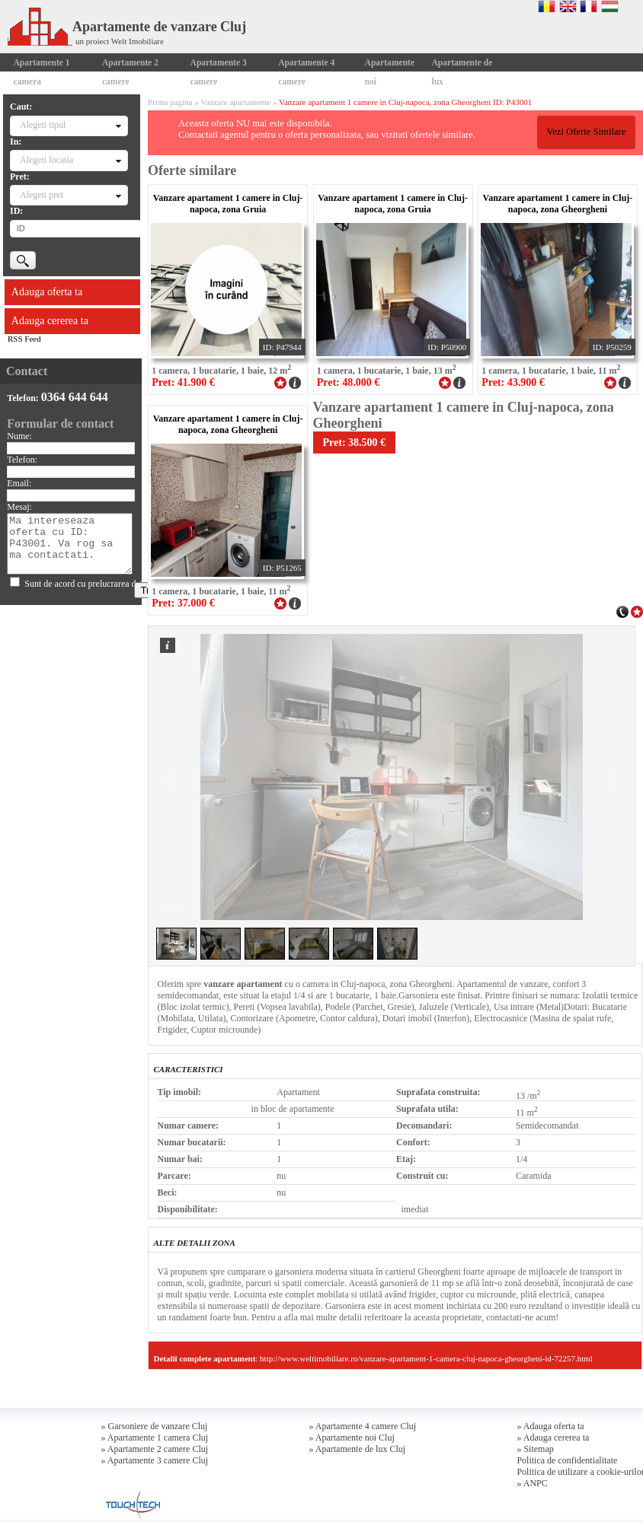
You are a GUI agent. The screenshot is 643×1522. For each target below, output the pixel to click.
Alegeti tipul (43, 124)
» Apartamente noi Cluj (351, 1437)
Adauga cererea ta (49, 320)
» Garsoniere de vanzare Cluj (154, 1426)
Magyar (610, 6)
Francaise (588, 6)
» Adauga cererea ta (553, 1437)
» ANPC (532, 1483)
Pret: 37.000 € (183, 603)
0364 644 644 (74, 396)
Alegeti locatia (46, 159)
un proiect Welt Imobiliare (119, 41)
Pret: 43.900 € (513, 382)
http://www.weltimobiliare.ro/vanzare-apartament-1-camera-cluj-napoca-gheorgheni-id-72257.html (426, 1358)
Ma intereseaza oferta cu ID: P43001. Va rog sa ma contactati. (70, 544)
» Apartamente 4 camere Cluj (362, 1426)
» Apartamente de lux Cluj (357, 1449)
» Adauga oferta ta (550, 1426)
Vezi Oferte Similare (585, 131)
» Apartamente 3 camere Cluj (155, 1460)
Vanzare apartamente (235, 102)
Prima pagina (170, 102)
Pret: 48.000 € (348, 382)
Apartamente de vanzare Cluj (127, 26)
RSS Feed (24, 338)
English (568, 6)
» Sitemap (535, 1449)
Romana (546, 6)
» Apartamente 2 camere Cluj (155, 1449)
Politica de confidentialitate (567, 1460)
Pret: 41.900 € (183, 382)
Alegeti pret (41, 194)
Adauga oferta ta (46, 292)
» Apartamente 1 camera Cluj (155, 1437)
